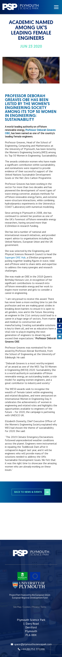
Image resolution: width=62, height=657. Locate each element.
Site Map (17, 607)
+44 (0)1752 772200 (33, 649)
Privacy (35, 607)
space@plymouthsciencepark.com (33, 644)
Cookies (27, 607)
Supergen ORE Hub (15, 257)
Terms (43, 607)
